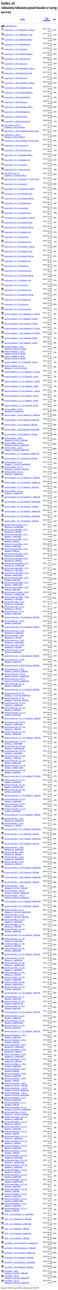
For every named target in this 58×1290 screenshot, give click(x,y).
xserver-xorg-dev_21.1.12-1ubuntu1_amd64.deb (14, 930)
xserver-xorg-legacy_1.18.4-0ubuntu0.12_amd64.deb (15, 1046)
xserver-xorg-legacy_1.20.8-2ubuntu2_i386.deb (15, 1079)
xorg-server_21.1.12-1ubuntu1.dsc (17, 203)
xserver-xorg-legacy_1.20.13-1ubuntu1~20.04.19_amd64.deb (16, 1089)
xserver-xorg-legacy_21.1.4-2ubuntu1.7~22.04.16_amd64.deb (17, 1108)
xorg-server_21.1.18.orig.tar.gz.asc (17, 271)
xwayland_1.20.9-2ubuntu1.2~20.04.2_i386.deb (16, 1272)
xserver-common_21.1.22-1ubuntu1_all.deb (21, 405)
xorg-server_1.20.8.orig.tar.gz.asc (17, 121)
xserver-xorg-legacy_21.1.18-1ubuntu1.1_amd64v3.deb (15, 1161)
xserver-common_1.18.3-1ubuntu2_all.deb (20, 324)
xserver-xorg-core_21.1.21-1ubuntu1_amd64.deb (14, 781)
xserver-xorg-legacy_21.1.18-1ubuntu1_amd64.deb (15, 1176)
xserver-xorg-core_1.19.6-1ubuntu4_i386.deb (22, 656)
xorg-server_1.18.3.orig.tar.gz (15, 64)
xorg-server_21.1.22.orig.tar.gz (16, 304)
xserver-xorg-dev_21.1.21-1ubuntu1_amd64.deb (14, 997)
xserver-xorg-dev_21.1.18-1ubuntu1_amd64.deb (14, 978)
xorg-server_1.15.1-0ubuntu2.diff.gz (18, 40)
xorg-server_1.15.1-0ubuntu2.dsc (17, 44)
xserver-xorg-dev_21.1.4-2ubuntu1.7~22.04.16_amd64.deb (17, 911)
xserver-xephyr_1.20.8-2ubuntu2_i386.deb (20, 434)
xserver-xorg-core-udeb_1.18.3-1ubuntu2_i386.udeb (16, 588)
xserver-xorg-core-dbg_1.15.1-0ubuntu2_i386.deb (16, 540)
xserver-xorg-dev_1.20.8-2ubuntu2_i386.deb (21, 882)
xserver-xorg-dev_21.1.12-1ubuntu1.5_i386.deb (14, 925)
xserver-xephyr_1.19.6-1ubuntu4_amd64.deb (21, 420)
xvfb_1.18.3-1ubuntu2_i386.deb (16, 1238)
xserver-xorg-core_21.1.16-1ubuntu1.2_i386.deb (14, 728)
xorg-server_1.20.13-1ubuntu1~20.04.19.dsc (21, 131)
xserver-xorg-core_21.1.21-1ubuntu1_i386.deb (22, 795)
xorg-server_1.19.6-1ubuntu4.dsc (17, 97)
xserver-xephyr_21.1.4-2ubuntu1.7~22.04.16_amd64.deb (17, 463)
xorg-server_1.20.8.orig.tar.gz (15, 117)
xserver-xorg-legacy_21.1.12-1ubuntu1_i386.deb (15, 1132)
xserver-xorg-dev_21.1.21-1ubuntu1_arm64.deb (14, 1007)
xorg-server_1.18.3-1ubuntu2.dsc (17, 59)
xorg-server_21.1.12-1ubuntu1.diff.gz (18, 198)
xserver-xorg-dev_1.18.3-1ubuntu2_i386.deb (21, 844)
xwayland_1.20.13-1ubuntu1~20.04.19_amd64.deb (16, 1277)
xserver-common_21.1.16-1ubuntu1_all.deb (21, 386)
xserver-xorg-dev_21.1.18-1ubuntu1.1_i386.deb (14, 973)
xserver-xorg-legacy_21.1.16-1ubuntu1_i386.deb (15, 1152)
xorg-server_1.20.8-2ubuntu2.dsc (17, 112)
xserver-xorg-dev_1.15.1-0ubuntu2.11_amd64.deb (14, 819)
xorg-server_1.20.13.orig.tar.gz (16, 145)
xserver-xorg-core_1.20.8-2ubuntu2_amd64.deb (14, 660)
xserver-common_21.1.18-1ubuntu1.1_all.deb (22, 391)
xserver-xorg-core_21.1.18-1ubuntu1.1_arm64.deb (14, 752)
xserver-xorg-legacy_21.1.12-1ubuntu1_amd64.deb (15, 1127)
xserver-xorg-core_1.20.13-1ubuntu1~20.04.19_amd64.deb (16, 675)
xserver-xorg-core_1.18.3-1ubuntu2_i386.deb (22, 627)
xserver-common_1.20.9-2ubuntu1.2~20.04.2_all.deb (15, 348)
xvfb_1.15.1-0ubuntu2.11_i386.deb (18, 1219)
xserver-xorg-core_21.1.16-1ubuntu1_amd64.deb (14, 733)
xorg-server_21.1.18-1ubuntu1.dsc (17, 261)
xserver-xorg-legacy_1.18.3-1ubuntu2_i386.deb (15, 1041)
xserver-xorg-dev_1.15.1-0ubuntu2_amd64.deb (22, 829)
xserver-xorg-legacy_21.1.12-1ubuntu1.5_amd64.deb (15, 1118)
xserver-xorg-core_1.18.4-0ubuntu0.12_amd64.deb (14, 632)
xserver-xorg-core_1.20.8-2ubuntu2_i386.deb (22, 665)
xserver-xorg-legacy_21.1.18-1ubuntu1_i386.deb (15, 1190)
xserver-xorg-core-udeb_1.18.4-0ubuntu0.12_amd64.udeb (16, 593)
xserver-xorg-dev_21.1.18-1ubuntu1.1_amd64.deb (14, 959)
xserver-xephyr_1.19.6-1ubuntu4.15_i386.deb (22, 415)
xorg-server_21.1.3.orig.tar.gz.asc (17, 170)
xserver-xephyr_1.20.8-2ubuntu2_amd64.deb (21, 429)
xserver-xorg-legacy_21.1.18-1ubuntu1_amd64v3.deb (15, 1180)
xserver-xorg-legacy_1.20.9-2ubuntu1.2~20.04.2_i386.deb (16, 1084)
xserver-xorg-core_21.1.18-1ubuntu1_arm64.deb (14, 771)
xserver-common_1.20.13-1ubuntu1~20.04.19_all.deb (15, 352)
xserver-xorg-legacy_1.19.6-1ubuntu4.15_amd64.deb (15, 1055)
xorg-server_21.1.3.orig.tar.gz (15, 165)
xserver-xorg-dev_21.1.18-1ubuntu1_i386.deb (22, 993)
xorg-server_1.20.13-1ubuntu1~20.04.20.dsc (21, 141)
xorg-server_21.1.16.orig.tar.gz (16, 237)
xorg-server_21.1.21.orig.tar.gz (16, 285)
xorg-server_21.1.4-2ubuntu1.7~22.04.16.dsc (21, 179)
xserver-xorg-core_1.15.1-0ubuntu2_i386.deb (22, 617)
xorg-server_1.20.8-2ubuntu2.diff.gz (18, 107)
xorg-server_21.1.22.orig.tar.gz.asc (17, 309)
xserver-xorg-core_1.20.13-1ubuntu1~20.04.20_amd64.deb (16, 680)
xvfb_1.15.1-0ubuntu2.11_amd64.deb (18, 1214)
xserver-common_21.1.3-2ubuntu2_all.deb (20, 362)
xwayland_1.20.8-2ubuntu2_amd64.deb (19, 1262)
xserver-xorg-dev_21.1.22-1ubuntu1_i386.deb (22, 1031)
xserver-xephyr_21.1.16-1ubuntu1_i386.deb (21, 507)
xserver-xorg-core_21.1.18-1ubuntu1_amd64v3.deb (14, 766)
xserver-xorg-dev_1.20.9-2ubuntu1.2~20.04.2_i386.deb (16, 887)
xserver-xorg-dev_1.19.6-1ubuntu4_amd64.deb (22, 868)
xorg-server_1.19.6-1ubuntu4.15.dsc (18, 88)
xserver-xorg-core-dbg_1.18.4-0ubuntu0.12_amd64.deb (16, 555)
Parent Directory (10, 26)
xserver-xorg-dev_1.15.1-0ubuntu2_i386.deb (21, 834)
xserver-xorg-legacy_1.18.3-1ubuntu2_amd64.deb (15, 1036)
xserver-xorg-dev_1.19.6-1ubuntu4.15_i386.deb (14, 863)
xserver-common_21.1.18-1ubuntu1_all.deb (21, 396)
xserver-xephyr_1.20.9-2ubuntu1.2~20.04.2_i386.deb (16, 439)
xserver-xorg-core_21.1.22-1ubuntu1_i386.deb (22, 815)
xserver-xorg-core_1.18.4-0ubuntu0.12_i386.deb (14, 636)
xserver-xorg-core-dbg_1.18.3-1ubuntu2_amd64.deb (16, 545)
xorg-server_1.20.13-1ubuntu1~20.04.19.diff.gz (14, 126)
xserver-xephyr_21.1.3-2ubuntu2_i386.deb (20, 458)
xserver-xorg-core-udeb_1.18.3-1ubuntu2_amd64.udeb (16, 583)
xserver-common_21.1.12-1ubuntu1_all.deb (21, 377)
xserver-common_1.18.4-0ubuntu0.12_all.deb (22, 328)
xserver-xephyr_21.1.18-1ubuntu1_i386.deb (21, 521)
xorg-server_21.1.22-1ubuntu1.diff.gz (18, 295)
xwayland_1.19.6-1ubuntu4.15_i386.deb (20, 1248)
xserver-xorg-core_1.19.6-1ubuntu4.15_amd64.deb (14, 641)
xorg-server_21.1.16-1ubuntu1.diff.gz (18, 227)
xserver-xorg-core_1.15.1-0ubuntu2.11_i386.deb (14, 608)
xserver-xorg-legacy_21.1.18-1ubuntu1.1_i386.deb (15, 1171)
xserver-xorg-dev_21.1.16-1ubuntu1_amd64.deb (14, 949)
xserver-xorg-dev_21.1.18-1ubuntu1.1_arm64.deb (14, 969)
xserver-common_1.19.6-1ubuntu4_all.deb (20, 338)
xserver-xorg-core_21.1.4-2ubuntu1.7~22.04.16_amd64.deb (17, 694)
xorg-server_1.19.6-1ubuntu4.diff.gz (18, 92)
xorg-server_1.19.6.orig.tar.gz (15, 102)
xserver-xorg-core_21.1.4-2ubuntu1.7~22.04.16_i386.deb (16, 699)
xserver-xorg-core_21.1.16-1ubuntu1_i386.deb (22, 738)
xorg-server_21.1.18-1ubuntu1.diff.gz (18, 256)
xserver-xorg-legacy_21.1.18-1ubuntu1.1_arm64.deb (15, 1166)
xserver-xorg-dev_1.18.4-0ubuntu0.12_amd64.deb (14, 848)
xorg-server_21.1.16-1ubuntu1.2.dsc (18, 222)
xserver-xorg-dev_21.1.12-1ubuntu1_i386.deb (22, 935)
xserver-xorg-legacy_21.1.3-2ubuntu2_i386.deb (15, 1103)
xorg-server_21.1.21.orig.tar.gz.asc (17, 290)
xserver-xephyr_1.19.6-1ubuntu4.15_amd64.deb (14, 410)
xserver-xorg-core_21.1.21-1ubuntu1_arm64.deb (14, 790)
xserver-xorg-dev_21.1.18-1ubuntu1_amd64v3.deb (14, 983)
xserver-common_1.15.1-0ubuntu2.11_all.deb (22, 314)
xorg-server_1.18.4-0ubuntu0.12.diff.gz (19, 68)
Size (54, 19)
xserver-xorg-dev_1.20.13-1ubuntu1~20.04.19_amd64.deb (16, 892)
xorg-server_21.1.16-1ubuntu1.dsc (17, 232)
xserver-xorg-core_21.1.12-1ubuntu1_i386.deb (22, 718)
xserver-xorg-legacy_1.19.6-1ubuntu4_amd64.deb (15, 1065)
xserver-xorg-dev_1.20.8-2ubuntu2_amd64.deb (22, 877)
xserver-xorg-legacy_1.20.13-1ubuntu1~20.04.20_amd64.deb (16, 1094)
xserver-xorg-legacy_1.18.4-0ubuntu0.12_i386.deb (15, 1050)
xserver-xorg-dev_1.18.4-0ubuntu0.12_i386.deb (14, 853)
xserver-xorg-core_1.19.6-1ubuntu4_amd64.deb (14, 651)
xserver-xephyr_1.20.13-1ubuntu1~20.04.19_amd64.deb (16, 444)
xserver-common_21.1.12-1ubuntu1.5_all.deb (22, 372)
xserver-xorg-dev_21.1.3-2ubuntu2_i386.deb (21, 906)
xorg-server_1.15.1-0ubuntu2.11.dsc (18, 35)
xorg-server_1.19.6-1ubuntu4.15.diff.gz (19, 83)
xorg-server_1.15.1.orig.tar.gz (15, 49)
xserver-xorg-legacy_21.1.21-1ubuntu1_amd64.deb (15, 1195)
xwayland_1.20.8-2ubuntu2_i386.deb (18, 1267)
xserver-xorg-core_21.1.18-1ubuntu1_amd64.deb (14, 762)
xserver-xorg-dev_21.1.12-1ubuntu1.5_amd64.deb (14, 920)
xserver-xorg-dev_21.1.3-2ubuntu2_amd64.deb (22, 901)
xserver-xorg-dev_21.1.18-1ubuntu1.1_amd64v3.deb (14, 964)
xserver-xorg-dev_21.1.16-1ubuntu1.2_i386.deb (14, 945)
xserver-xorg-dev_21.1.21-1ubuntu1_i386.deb (22, 1012)
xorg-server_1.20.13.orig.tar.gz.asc (17, 150)
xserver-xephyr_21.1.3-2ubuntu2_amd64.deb (21, 454)
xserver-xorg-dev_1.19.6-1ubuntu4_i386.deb (21, 872)
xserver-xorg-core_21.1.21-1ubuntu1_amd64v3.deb (14, 786)
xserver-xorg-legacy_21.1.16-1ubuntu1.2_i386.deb (15, 1142)
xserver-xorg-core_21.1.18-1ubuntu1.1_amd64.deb (14, 742)
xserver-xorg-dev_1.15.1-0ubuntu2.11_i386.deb (14, 824)
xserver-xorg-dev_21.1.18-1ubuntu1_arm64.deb (14, 988)
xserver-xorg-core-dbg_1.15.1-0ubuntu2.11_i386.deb (16, 530)
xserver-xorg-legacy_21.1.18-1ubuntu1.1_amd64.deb (15, 1156)
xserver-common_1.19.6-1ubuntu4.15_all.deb (22, 333)
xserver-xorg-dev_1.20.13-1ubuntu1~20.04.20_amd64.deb (16, 896)
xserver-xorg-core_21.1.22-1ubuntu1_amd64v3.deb (14, 805)
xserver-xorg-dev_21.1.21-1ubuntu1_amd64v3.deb (14, 1002)
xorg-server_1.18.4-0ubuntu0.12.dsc (18, 73)
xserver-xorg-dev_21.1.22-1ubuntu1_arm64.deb (14, 1026)
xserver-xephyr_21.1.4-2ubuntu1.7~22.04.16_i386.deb (16, 468)
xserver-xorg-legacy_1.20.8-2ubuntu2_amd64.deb (15, 1075)
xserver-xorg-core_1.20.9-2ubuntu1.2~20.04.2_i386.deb (16, 670)
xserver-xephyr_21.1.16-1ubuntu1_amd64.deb (22, 502)
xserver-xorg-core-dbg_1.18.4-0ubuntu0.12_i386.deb (16, 559)
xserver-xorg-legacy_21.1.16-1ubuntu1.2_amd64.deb (15, 1137)
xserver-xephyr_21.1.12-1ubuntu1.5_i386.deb (22, 478)
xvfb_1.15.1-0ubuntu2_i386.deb (16, 1229)
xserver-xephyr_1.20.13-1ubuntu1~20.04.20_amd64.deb (16, 449)
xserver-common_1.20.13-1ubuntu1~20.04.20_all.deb (15, 357)
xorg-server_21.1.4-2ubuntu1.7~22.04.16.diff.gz (15, 174)
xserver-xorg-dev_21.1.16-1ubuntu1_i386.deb (22, 954)
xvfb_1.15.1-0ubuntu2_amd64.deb (17, 1224)
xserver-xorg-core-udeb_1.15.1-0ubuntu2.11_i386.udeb (16, 569)
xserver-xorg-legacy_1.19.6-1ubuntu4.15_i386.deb (15, 1060)
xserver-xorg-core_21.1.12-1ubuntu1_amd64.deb (14, 713)
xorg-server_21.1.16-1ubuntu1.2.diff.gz (19, 218)
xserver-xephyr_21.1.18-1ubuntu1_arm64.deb (22, 516)
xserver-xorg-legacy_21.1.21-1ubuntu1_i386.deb (15, 1209)
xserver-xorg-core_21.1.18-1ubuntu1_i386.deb (22, 776)
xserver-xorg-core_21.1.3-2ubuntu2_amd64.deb (14, 685)
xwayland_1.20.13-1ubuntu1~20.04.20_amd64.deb (16, 1282)
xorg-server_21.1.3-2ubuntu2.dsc (17, 160)
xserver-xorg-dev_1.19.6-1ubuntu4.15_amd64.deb (14, 858)
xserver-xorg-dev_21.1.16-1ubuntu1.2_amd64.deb (14, 940)
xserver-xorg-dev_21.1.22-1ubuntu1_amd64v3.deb (14, 1022)
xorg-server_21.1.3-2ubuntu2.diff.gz (18, 155)
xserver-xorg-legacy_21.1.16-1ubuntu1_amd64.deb (15, 1147)
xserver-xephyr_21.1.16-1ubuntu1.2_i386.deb (22, 497)
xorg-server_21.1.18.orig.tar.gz (16, 266)
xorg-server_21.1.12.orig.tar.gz (16, 208)
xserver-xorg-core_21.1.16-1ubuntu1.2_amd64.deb (14, 723)
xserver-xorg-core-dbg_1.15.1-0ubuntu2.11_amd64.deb (16, 526)
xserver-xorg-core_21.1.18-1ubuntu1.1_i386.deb (14, 757)
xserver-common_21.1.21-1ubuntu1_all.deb (21, 401)
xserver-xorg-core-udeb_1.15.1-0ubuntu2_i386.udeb (16, 579)
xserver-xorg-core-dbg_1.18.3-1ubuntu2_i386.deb (16, 550)
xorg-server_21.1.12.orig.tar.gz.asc (17, 213)
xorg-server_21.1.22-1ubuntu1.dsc (17, 299)
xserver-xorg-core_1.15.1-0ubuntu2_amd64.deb (14, 612)
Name (22, 19)
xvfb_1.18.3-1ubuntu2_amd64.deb (17, 1233)
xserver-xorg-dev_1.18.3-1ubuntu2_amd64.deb (22, 839)
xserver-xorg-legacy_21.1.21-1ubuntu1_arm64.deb (15, 1204)
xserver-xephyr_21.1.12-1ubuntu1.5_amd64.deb (13, 473)
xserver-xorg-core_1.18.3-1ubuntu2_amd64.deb (14, 622)
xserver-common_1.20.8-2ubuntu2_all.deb (20, 343)
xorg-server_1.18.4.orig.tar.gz (15, 78)
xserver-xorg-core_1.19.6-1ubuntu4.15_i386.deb (14, 646)
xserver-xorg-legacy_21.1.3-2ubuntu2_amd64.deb (15, 1099)
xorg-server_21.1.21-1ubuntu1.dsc (17, 280)
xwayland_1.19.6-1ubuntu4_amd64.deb (19, 1253)
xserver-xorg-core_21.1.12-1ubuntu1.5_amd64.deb (14, 704)
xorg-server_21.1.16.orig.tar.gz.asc (17, 242)
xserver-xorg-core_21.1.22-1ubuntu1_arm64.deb (14, 810)
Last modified (46, 19)
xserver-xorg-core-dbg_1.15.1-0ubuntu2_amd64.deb (16, 535)
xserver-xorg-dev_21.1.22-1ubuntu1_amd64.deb (14, 1017)
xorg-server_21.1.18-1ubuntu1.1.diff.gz (19, 247)
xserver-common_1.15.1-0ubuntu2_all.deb (20, 319)
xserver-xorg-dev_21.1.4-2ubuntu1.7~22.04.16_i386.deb (16, 916)
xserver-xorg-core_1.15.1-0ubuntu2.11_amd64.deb (14, 603)
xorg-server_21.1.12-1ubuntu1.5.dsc (18, 194)
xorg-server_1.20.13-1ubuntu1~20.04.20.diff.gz (14, 136)
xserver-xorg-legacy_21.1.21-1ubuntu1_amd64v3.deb (15, 1200)
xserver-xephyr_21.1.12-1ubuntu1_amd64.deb (22, 482)
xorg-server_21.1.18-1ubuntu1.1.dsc (18, 251)
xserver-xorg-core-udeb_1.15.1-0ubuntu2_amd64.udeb (16, 574)
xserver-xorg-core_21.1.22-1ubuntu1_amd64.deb (14, 800)
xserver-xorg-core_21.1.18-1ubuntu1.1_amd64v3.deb (14, 747)
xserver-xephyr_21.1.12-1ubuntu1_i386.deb (21, 487)
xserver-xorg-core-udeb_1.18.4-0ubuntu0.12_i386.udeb (16, 598)
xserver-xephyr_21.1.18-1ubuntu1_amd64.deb (22, 511)
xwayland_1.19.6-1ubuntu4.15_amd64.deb (21, 1243)
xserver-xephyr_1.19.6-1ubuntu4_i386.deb (20, 425)
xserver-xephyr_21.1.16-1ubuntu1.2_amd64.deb (13, 492)
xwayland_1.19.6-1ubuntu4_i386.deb (18, 1258)
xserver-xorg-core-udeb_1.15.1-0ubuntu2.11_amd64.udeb (16, 564)
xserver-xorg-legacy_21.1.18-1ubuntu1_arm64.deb (15, 1185)
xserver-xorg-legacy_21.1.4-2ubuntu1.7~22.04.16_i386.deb (16, 1113)
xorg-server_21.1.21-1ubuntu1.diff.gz (18, 275)
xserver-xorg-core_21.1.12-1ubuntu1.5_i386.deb (14, 709)
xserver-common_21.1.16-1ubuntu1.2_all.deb (22, 381)
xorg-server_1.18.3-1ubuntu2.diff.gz (18, 54)
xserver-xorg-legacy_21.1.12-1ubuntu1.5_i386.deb (15, 1123)
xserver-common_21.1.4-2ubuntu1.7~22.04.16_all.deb (15, 367)
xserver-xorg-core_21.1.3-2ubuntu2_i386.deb (22, 689)
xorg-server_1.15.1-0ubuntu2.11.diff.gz (19, 30)
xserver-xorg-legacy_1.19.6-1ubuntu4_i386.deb (15, 1070)
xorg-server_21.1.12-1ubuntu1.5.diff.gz (19, 189)
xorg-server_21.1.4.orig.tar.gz (15, 184)
